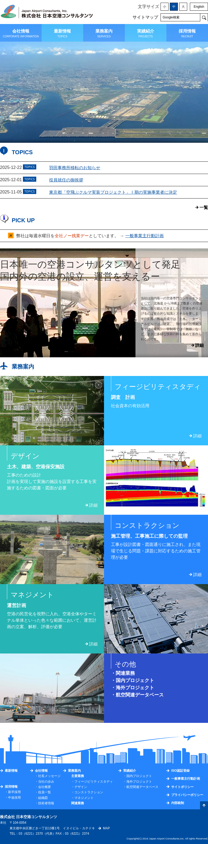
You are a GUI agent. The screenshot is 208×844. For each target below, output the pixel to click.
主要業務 (77, 776)
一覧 (203, 207)
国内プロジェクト (135, 680)
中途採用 (14, 797)
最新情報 (11, 770)
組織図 (43, 798)
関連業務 (125, 673)
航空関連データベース (140, 695)
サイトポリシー (182, 787)
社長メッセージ (49, 776)
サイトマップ (145, 17)
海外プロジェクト (135, 687)
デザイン (80, 787)
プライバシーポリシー (187, 795)
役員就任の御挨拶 (66, 180)
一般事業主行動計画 (144, 235)
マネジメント (84, 798)
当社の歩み (46, 781)
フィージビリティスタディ (93, 781)
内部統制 (177, 803)
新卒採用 (14, 792)
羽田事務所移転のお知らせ (74, 167)
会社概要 (44, 787)
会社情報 (41, 770)
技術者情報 (46, 803)
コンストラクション (88, 792)
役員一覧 (44, 792)
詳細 (199, 345)
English (199, 7)
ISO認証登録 (180, 770)
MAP (106, 828)
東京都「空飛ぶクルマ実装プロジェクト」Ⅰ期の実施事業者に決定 (113, 192)
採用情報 (11, 786)
